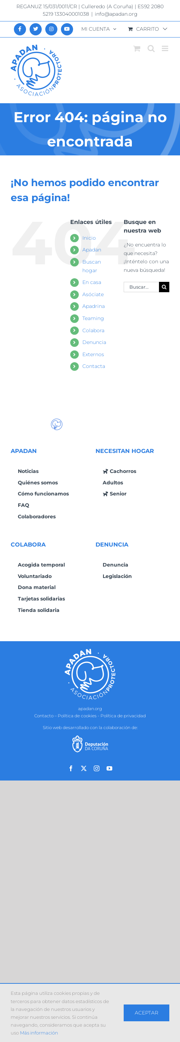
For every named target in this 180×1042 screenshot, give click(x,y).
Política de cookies (77, 715)
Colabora (93, 330)
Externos (93, 354)
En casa (91, 282)
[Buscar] (164, 287)
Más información (39, 1033)
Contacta (93, 366)
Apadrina (93, 306)
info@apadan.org (116, 14)
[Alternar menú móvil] (165, 48)
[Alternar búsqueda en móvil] (151, 48)
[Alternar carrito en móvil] (136, 48)
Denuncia (94, 342)
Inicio (89, 238)
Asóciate (93, 294)
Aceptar (146, 1012)
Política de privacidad (123, 715)
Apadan (91, 249)
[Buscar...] (141, 287)
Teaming (93, 318)
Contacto (43, 715)
